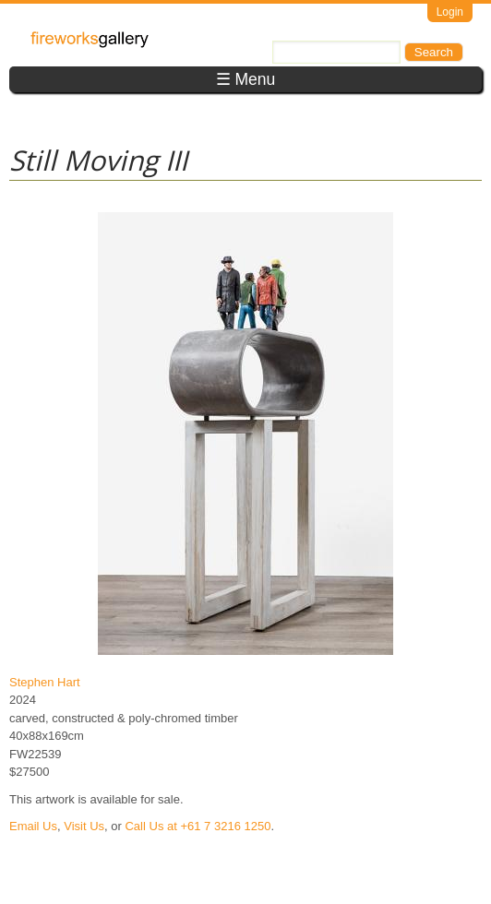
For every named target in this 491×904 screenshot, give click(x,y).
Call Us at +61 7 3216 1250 (197, 826)
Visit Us (84, 826)
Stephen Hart (44, 682)
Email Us (33, 826)
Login (450, 12)
